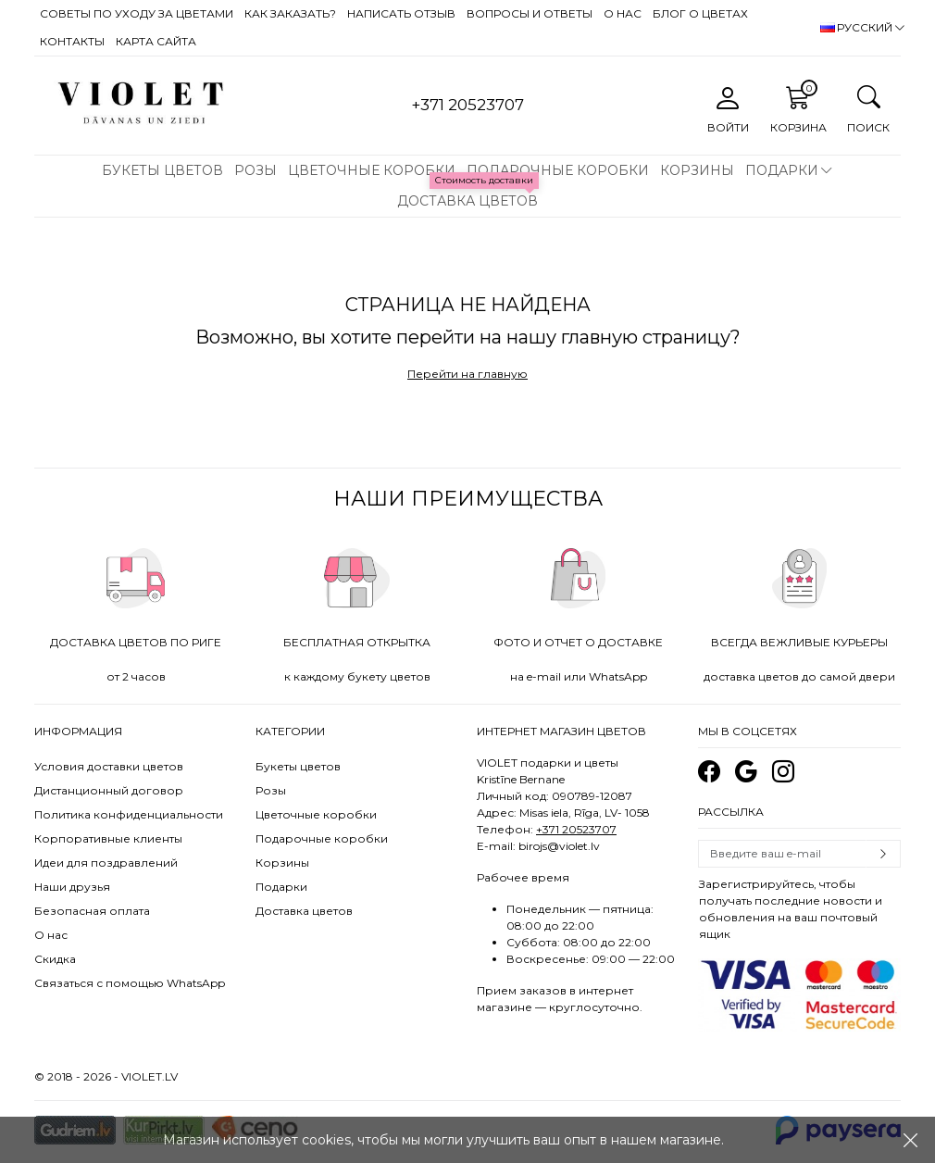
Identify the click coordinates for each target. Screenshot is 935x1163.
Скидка (55, 959)
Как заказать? (290, 13)
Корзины (697, 170)
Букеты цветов (162, 170)
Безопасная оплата (92, 911)
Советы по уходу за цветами (136, 13)
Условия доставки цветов (108, 766)
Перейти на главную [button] (467, 374)
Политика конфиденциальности (128, 814)
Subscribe (883, 854)
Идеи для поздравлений (106, 862)
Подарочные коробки (558, 170)
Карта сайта (156, 41)
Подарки (781, 170)
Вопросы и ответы (529, 13)
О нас (623, 13)
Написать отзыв (401, 13)
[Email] (782, 854)
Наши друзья (72, 887)
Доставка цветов (467, 201)
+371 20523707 (576, 829)
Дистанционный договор (108, 790)
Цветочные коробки (371, 170)
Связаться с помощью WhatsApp (129, 983)
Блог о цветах (700, 13)
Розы (255, 170)
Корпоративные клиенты (108, 838)
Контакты (72, 41)
